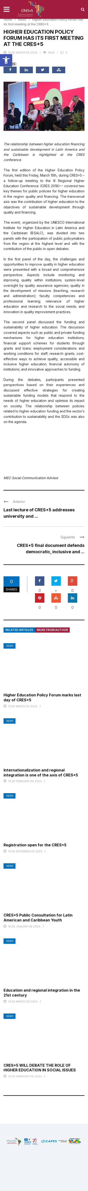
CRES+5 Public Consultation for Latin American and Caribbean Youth (38, 917)
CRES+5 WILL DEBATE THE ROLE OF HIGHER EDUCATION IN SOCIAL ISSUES (40, 1068)
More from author (52, 630)
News (10, 645)
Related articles (19, 630)
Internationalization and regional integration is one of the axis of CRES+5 (41, 772)
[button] (6, 60)
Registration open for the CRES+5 (35, 845)
